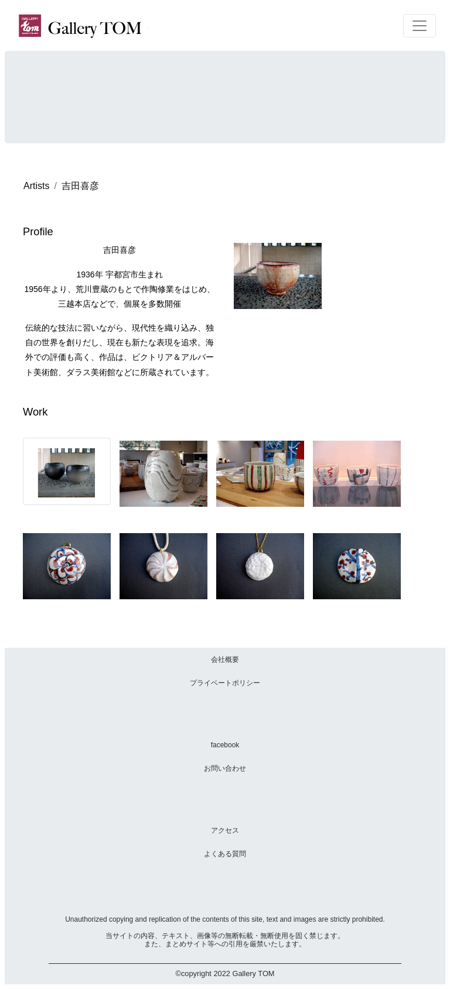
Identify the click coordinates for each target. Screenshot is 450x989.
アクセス (225, 830)
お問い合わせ (225, 768)
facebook (225, 745)
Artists (36, 186)
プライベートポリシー (225, 683)
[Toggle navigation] (419, 25)
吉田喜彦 (80, 186)
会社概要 (225, 659)
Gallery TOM (253, 973)
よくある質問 (225, 854)
